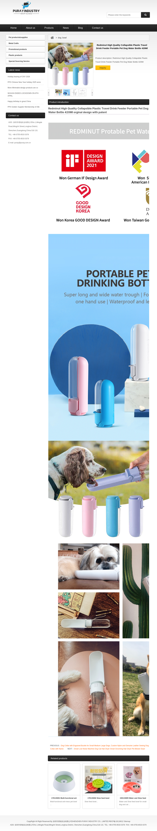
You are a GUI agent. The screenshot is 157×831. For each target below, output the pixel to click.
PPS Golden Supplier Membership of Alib (24, 107)
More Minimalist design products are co (23, 88)
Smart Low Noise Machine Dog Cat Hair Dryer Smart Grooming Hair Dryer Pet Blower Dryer (109, 749)
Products (49, 28)
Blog (80, 28)
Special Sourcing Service (19, 61)
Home (13, 28)
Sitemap (127, 821)
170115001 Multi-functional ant (64, 798)
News (66, 28)
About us (30, 28)
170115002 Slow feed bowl (98, 798)
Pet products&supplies (18, 37)
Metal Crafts (14, 43)
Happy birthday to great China (19, 101)
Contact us (97, 28)
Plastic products (15, 55)
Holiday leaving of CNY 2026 (19, 77)
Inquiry (103, 67)
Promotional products (18, 49)
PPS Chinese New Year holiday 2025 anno (24, 82)
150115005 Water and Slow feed (133, 798)
